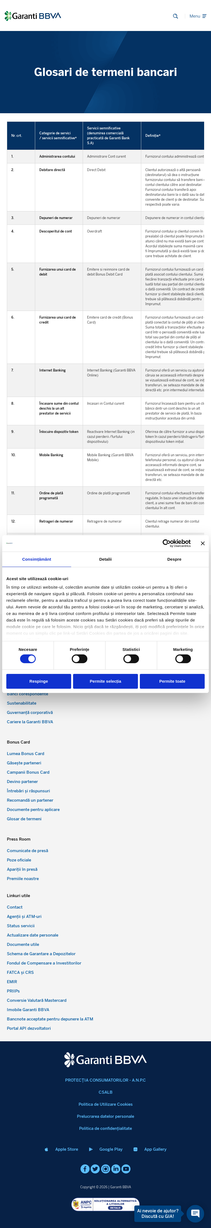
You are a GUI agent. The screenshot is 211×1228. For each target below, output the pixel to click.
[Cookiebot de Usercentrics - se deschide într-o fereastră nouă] (167, 543)
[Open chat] (194, 1214)
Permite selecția (105, 681)
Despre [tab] (174, 559)
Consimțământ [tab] (36, 559)
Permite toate (172, 681)
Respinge (38, 681)
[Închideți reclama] (203, 543)
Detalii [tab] (105, 559)
